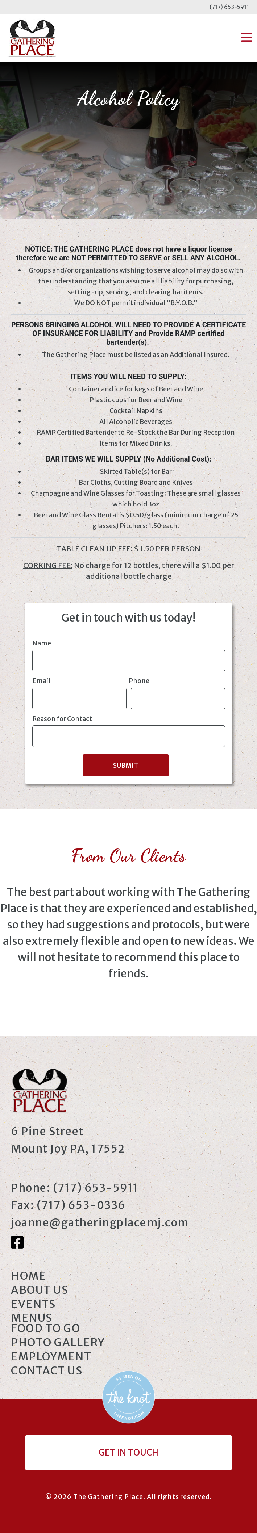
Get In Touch (128, 1452)
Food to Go (45, 1328)
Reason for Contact (62, 719)
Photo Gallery (58, 1342)
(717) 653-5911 (229, 7)
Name (41, 643)
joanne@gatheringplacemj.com (100, 1222)
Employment (51, 1356)
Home (28, 1276)
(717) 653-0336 (81, 1205)
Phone (139, 681)
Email (41, 681)
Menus (32, 1317)
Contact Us (46, 1370)
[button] (246, 37)
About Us (39, 1290)
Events (33, 1304)
